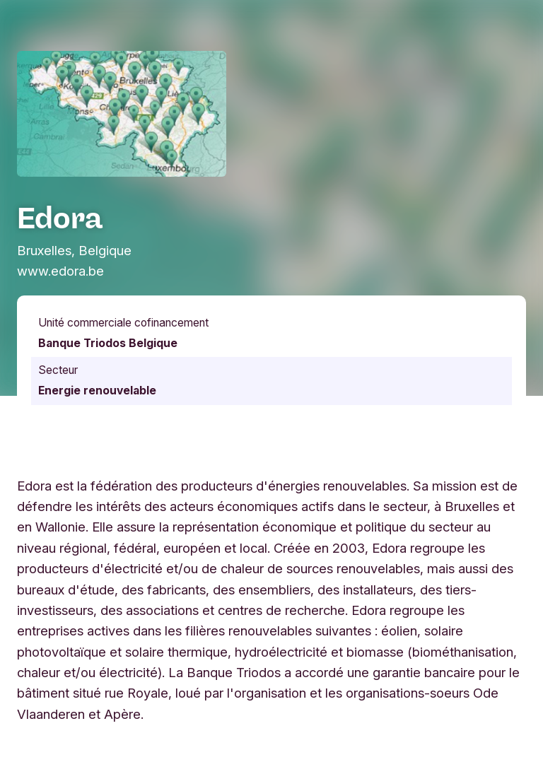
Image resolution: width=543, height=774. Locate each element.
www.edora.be (60, 270)
